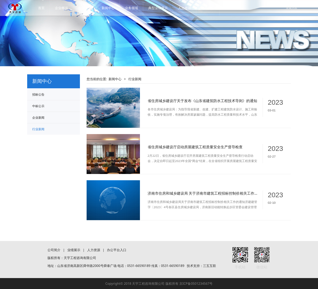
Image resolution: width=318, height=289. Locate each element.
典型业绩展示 (161, 8)
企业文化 (88, 8)
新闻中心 (111, 8)
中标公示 (38, 106)
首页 (45, 8)
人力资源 (188, 8)
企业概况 (65, 8)
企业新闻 (38, 117)
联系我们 (211, 8)
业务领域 (135, 8)
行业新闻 (38, 129)
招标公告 (38, 94)
